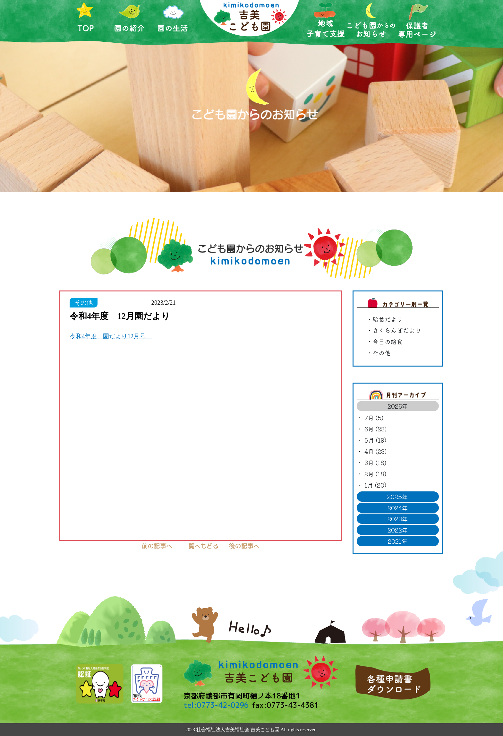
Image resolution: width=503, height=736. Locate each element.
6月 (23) (375, 428)
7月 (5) (373, 417)
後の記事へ (244, 546)
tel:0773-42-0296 (216, 705)
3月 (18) (375, 462)
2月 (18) (375, 473)
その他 (381, 352)
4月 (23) (375, 451)
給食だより (387, 319)
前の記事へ (157, 546)
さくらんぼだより (396, 330)
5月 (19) (375, 440)
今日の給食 (387, 341)
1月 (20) (375, 485)
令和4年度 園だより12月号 (111, 336)
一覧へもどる (200, 546)
